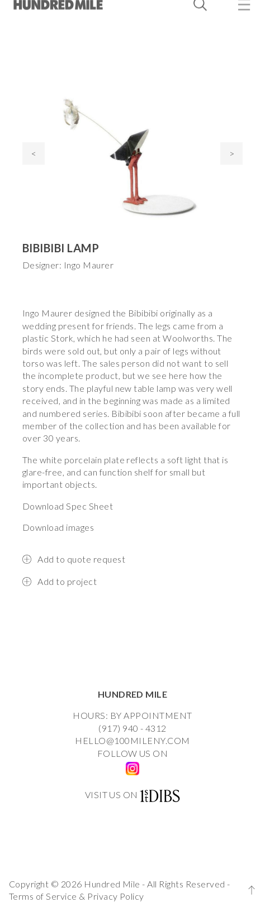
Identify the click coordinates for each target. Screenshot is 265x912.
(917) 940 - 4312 (132, 728)
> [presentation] (231, 153)
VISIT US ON (111, 794)
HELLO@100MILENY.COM (132, 740)
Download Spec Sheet (67, 506)
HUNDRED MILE (133, 694)
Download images (58, 527)
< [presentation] (33, 153)
